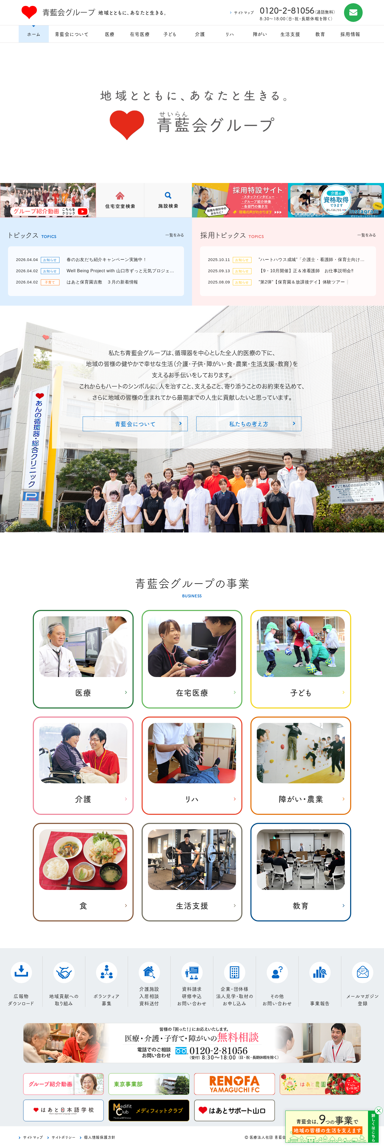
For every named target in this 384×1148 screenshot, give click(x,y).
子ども (169, 33)
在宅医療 (140, 33)
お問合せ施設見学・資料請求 (353, 12)
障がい (260, 33)
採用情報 (350, 33)
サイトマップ (244, 12)
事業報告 (320, 1003)
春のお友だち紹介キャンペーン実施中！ (107, 259)
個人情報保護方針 (99, 1137)
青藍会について (72, 33)
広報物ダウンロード (21, 1000)
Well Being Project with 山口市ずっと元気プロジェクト (121, 270)
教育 (320, 33)
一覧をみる (174, 235)
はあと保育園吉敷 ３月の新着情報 (102, 282)
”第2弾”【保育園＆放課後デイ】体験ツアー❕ (304, 282)
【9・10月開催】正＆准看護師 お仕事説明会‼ (306, 270)
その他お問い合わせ (277, 1000)
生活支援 (290, 33)
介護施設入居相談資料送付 (149, 996)
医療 (110, 33)
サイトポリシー (63, 1137)
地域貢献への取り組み (64, 1000)
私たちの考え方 (249, 423)
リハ (230, 33)
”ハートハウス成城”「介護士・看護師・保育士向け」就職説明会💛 (313, 259)
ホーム (34, 33)
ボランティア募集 (106, 1000)
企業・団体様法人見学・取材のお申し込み (234, 996)
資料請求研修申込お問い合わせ (192, 996)
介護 (200, 33)
